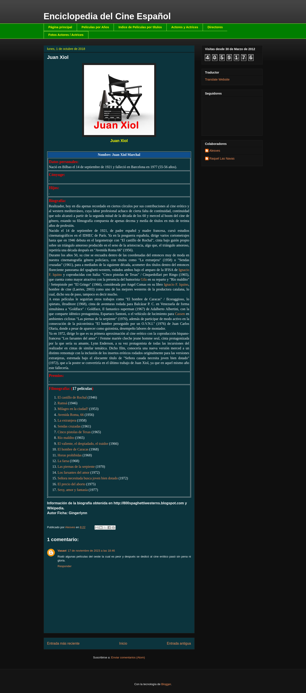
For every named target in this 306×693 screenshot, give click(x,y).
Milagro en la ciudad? (73, 409)
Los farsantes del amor (73, 472)
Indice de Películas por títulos (140, 27)
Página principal (60, 27)
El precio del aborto (72, 484)
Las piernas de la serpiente (76, 466)
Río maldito (66, 438)
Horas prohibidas (70, 455)
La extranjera (67, 420)
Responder (65, 566)
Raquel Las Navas (221, 158)
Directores (215, 27)
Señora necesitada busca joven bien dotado (88, 478)
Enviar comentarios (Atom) (128, 657)
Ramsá (62, 403)
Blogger (166, 684)
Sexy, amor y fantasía (73, 490)
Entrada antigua (179, 643)
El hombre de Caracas (73, 449)
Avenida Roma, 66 (71, 415)
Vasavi (62, 550)
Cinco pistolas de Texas (74, 432)
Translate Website (217, 79)
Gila (144, 279)
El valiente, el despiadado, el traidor (83, 443)
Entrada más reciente (63, 643)
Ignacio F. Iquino (176, 284)
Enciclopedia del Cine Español (107, 16)
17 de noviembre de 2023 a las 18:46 (91, 550)
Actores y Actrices (184, 27)
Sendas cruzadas (69, 426)
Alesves (214, 150)
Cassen (180, 314)
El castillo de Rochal (72, 397)
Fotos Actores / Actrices (66, 35)
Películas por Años (95, 27)
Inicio (123, 643)
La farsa (63, 461)
